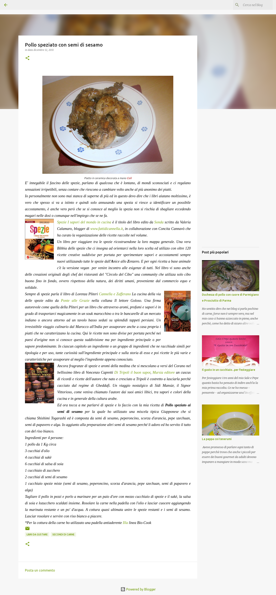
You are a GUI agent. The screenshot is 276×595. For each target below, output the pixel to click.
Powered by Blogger (138, 589)
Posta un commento (40, 570)
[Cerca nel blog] (251, 5)
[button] (27, 58)
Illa (125, 523)
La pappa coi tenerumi (217, 439)
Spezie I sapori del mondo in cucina (84, 222)
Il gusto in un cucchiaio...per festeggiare (228, 369)
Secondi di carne (63, 534)
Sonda (158, 222)
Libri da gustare (37, 534)
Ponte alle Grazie (76, 301)
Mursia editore (164, 372)
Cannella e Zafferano (115, 294)
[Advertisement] (230, 182)
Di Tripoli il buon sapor (132, 372)
